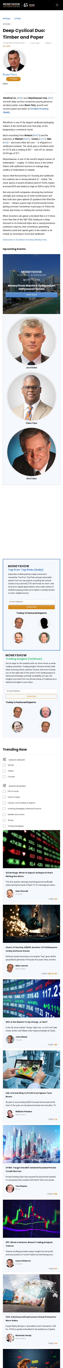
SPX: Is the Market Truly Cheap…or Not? (26, 1022)
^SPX (55, 1045)
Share (6, 19)
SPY (56, 974)
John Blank (21, 1037)
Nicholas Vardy (23, 1335)
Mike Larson (21, 965)
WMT (26, 139)
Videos (11, 771)
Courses (11, 776)
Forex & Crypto (14, 797)
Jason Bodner (31, 368)
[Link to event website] (31, 283)
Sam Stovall (21, 891)
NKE (5, 142)
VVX (55, 1343)
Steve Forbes (31, 478)
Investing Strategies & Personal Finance (24, 808)
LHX (55, 1119)
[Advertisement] (31, 520)
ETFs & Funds (13, 791)
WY (4, 46)
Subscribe (31, 607)
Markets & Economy (16, 814)
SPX (56, 899)
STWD (55, 1194)
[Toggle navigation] (57, 5)
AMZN (37, 135)
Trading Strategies (16, 826)
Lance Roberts (23, 1260)
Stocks (10, 820)
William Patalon (23, 1111)
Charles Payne (31, 423)
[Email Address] (31, 602)
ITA (53, 974)
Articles (11, 765)
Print (17, 19)
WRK (8, 46)
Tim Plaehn (21, 1186)
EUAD (49, 974)
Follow (13, 79)
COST (42, 139)
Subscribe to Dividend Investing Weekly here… (25, 239)
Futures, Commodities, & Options (21, 803)
